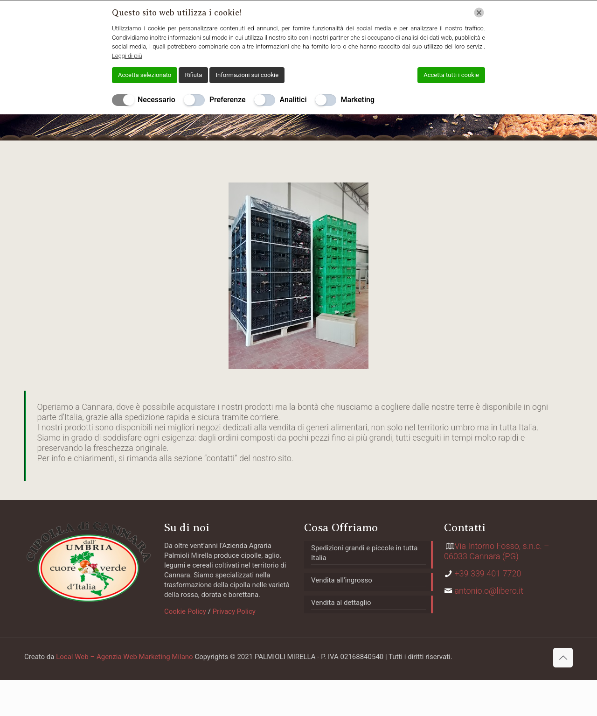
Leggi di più (127, 55)
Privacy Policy (233, 611)
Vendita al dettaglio (341, 602)
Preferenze (227, 99)
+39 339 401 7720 (487, 573)
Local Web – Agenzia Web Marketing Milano (125, 657)
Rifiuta (193, 74)
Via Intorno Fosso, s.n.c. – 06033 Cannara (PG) (496, 551)
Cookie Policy (185, 611)
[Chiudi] (479, 13)
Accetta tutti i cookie (451, 74)
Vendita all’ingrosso (341, 580)
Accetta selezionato (144, 74)
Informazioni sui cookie (246, 74)
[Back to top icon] (563, 657)
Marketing (358, 99)
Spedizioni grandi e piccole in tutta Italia (364, 553)
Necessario (156, 99)
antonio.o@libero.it (488, 591)
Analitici (293, 99)
